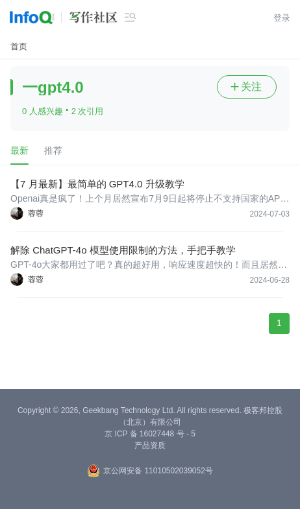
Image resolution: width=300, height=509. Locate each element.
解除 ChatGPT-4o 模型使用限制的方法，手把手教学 (123, 249)
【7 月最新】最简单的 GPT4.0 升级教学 (97, 183)
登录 (281, 18)
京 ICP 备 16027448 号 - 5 (150, 433)
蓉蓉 (36, 213)
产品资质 (150, 445)
